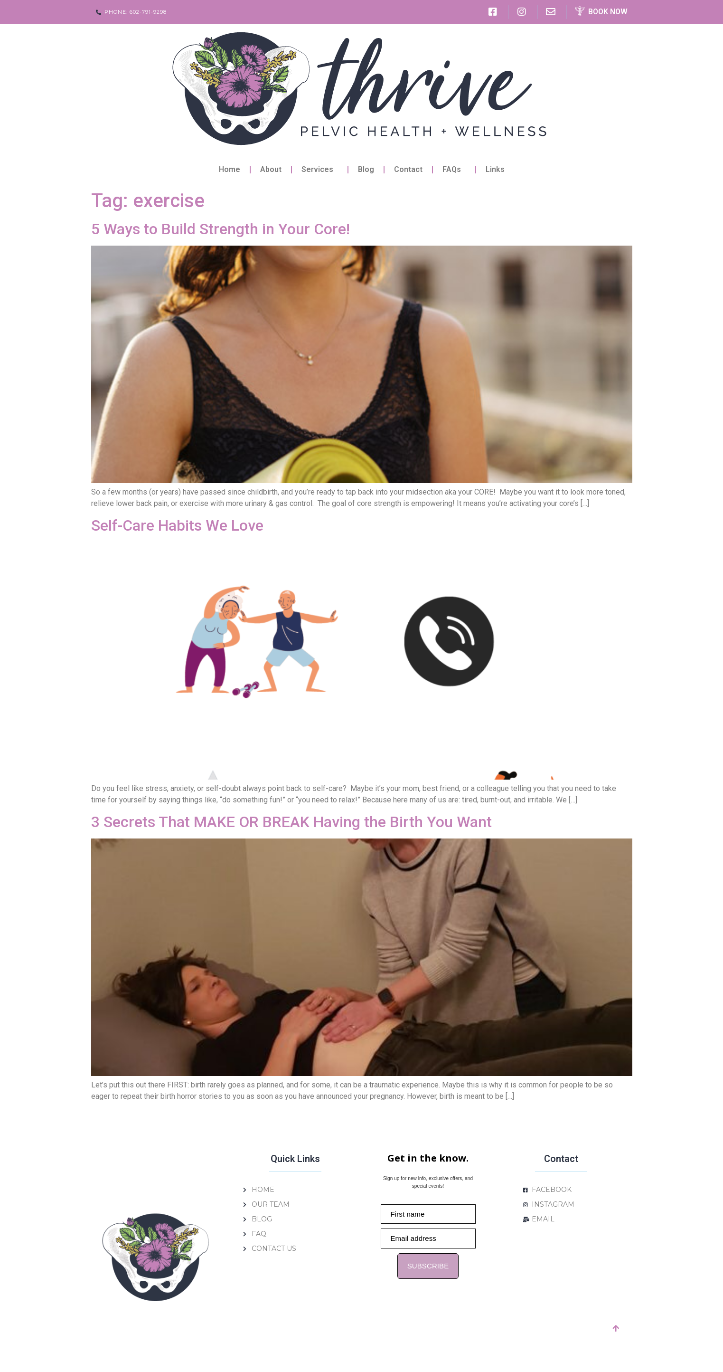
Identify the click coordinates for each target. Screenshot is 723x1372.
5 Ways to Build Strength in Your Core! (220, 229)
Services (319, 169)
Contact (408, 169)
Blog (366, 169)
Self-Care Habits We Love (177, 525)
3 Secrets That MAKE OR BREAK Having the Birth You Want (291, 822)
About (271, 169)
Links (495, 169)
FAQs (454, 169)
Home (229, 169)
